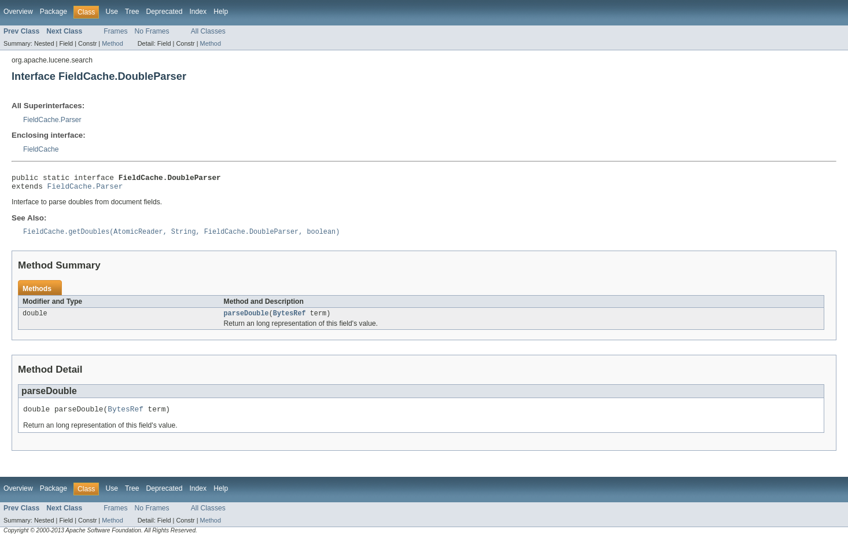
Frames (115, 31)
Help (220, 12)
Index (198, 12)
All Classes (208, 31)
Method (112, 43)
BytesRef (289, 318)
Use (111, 12)
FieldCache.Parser (52, 120)
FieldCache (41, 149)
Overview (18, 12)
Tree (132, 12)
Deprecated (164, 12)
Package (53, 12)
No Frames (152, 31)
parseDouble (246, 318)
